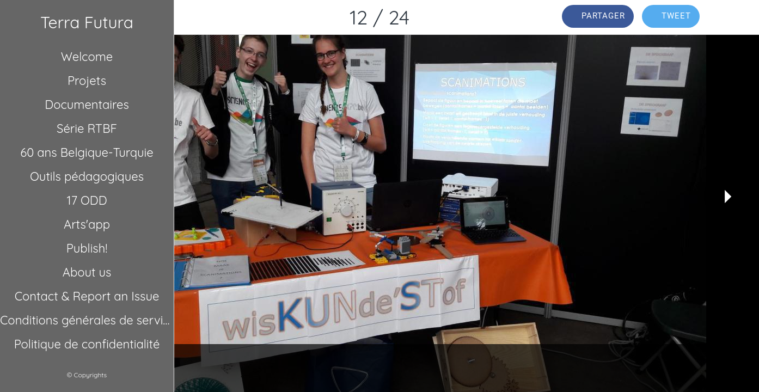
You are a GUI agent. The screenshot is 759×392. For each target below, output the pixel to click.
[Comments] (731, 17)
